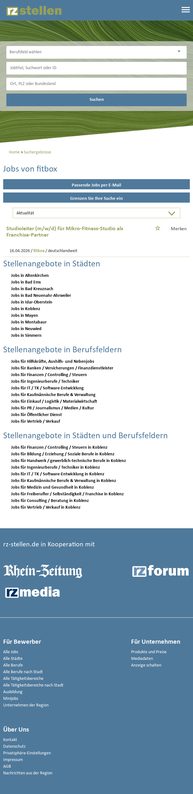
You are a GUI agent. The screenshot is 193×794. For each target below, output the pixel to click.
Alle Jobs (10, 652)
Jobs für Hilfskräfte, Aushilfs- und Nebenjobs (52, 361)
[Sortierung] (90, 213)
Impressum (13, 760)
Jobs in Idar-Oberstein (31, 302)
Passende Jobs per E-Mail (96, 185)
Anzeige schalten (146, 665)
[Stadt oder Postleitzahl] (96, 84)
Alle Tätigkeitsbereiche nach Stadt (33, 685)
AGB (7, 766)
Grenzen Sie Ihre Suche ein (96, 198)
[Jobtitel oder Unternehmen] (96, 68)
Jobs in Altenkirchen (30, 275)
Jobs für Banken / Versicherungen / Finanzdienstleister (62, 368)
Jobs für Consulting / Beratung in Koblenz (50, 500)
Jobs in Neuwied (26, 329)
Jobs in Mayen (24, 315)
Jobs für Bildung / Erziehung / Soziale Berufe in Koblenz (63, 454)
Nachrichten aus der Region (27, 773)
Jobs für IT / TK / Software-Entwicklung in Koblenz (57, 474)
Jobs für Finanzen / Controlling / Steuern (49, 375)
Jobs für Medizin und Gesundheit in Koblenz (52, 487)
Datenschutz (14, 746)
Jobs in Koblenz (25, 309)
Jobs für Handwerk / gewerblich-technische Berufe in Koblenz (68, 461)
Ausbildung (13, 692)
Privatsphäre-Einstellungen (27, 753)
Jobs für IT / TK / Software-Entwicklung (47, 388)
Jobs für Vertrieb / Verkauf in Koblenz (46, 507)
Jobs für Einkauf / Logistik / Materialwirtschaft (54, 401)
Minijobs (10, 698)
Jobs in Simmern (26, 335)
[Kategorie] (90, 52)
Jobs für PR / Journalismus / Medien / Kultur (52, 408)
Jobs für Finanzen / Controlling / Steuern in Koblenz (59, 447)
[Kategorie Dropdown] (180, 51)
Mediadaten (142, 658)
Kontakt (10, 740)
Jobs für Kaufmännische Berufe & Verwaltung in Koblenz (63, 480)
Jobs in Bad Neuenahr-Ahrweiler (41, 295)
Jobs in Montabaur (29, 322)
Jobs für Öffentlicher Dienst (36, 415)
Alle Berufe (13, 665)
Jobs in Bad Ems (26, 282)
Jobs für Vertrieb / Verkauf (35, 421)
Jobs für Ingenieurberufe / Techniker (45, 381)
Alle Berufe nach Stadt (23, 672)
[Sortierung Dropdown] (173, 213)
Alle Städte (13, 658)
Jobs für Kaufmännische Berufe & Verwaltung (53, 395)
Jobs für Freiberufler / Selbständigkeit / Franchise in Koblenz (67, 494)
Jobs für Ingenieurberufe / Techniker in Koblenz (55, 467)
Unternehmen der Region (26, 705)
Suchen (97, 99)
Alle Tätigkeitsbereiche (23, 678)
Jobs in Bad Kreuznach (32, 289)
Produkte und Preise (149, 652)
